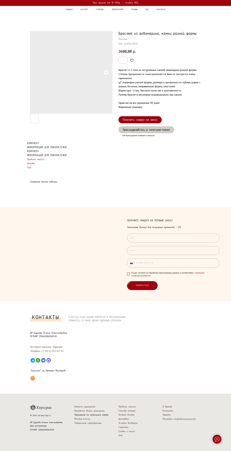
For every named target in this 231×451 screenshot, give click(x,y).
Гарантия (123, 427)
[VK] (43, 360)
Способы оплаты (126, 411)
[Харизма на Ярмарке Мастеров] (32, 378)
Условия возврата (128, 423)
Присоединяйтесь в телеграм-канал (146, 129)
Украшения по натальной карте (91, 415)
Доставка (123, 419)
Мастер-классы (82, 419)
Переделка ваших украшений (89, 411)
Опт (29, 168)
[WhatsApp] (38, 360)
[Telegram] (32, 360)
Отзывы (31, 163)
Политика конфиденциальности (179, 419)
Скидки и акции (126, 431)
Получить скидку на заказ (140, 119)
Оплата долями (126, 415)
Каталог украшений (84, 407)
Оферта (167, 415)
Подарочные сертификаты (88, 423)
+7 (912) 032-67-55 (52, 351)
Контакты (168, 411)
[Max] (48, 360)
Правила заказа (35, 159)
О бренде (167, 407)
